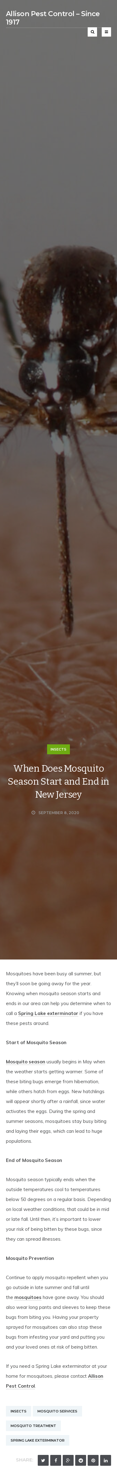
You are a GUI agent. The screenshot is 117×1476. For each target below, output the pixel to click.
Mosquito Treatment (33, 1426)
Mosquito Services (57, 1411)
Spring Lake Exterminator (38, 1440)
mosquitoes (27, 1297)
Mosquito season (25, 1062)
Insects (58, 749)
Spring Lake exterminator (48, 1013)
